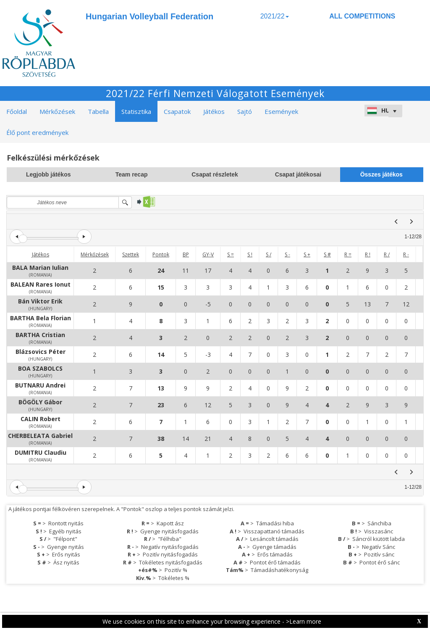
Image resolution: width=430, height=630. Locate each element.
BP (186, 254)
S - (287, 254)
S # (327, 254)
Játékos (40, 254)
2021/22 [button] (274, 16)
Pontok (160, 254)
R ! (367, 254)
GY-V (208, 254)
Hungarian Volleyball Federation (149, 16)
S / (268, 254)
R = (347, 254)
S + (307, 254)
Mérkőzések (95, 254)
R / (387, 254)
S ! (249, 254)
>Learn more (303, 621)
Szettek (130, 254)
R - (406, 254)
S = (230, 254)
